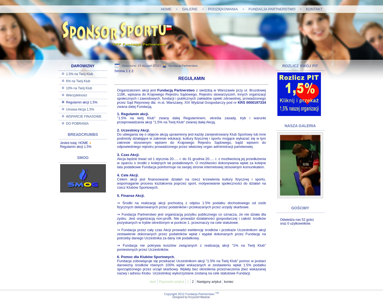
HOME (166, 9)
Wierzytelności (76, 95)
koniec (229, 282)
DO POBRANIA (77, 123)
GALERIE (189, 9)
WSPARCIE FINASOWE (84, 116)
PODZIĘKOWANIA (223, 9)
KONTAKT (314, 9)
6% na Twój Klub (78, 81)
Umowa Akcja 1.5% (80, 109)
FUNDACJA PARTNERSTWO (272, 9)
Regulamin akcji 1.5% (81, 102)
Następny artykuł (209, 282)
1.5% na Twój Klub (79, 74)
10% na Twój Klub (79, 88)
